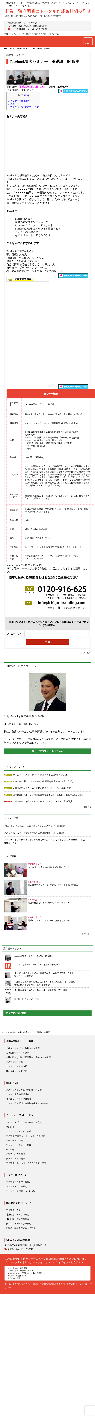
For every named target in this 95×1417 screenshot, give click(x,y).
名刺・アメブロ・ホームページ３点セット (26, 1122)
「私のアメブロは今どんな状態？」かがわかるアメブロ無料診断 (34, 826)
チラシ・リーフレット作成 (18, 1145)
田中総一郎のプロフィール (26, 999)
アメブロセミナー (14, 1210)
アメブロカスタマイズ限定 (18, 1182)
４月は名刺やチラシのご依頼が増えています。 (35, 788)
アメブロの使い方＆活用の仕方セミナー (25, 1090)
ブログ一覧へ (85, 653)
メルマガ (7, 801)
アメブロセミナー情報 (16, 1066)
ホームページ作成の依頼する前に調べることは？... (52, 867)
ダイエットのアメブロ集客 (18, 1099)
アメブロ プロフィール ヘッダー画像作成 (25, 1136)
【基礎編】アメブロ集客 (17, 1214)
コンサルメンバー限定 (16, 1186)
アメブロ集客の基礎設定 (17, 1094)
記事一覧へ (86, 934)
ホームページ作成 (14, 1140)
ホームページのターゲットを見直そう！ (32, 775)
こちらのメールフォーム (46, 556)
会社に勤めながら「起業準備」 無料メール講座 (28, 1057)
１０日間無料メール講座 (17, 1053)
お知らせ (7, 775)
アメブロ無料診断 (14, 1062)
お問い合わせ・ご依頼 (20, 1249)
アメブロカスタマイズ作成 (18, 1131)
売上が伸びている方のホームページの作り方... (49, 903)
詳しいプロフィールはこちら (47, 751)
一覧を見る (86, 807)
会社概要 (17, 1284)
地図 (29, 448)
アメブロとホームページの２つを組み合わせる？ (37, 964)
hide (26, 95)
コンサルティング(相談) (17, 1071)
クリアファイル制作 (15, 1158)
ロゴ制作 (10, 1149)
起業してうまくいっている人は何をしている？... (51, 920)
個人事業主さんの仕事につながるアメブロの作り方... (53, 885)
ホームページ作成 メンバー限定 (21, 1191)
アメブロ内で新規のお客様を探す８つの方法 (27, 1103)
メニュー (14, 104)
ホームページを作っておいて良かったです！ (34, 801)
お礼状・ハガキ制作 (15, 1154)
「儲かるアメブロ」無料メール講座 (23, 1048)
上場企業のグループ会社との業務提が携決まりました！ (39, 795)
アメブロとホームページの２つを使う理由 (26, 1163)
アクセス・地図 (30, 1284)
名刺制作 (10, 1127)
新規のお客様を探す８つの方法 (20, 1228)
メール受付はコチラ (20, 29)
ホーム (8, 1284)
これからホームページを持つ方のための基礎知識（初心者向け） (34, 833)
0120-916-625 (16, 26)
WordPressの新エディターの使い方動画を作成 (34, 781)
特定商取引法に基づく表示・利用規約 (57, 1284)
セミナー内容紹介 (18, 100)
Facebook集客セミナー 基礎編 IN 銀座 (33, 956)
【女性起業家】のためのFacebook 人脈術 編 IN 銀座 (40, 990)
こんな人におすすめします (23, 107)
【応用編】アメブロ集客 (17, 1219)
